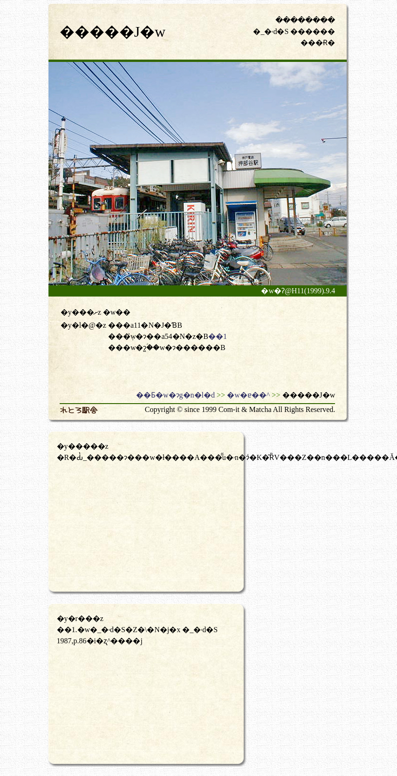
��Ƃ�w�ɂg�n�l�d (175, 395)
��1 (217, 336)
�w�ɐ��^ (248, 395)
